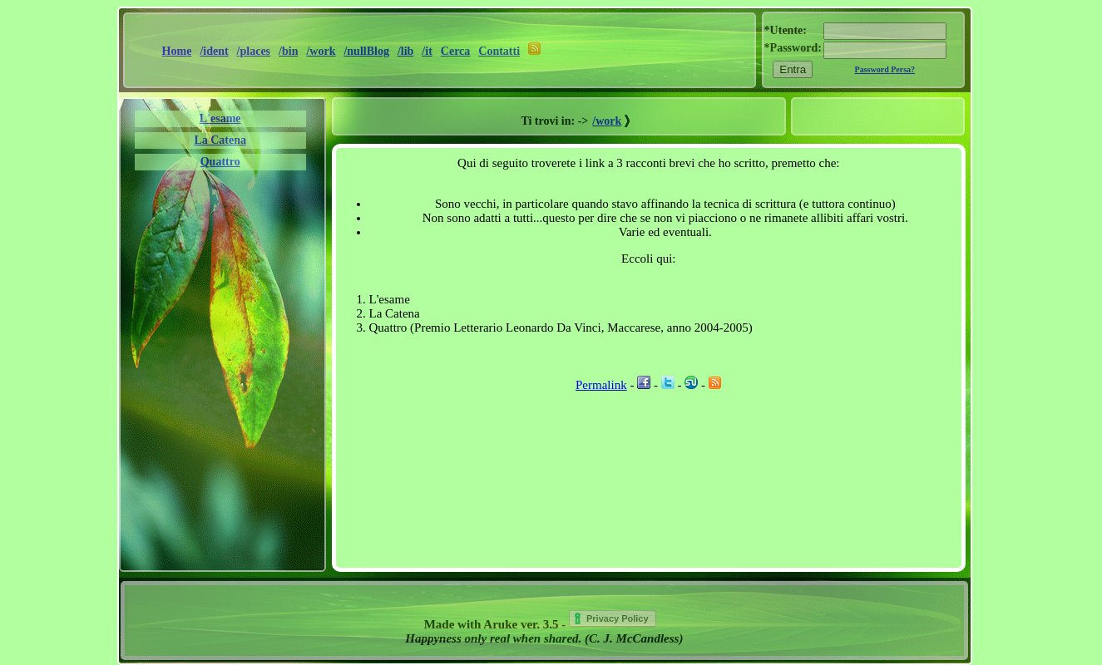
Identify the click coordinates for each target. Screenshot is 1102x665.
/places (253, 51)
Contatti (499, 51)
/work (320, 51)
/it (427, 51)
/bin (288, 51)
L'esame (220, 118)
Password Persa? (885, 69)
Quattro (220, 161)
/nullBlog (365, 51)
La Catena (220, 140)
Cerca (456, 51)
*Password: (793, 48)
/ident (214, 51)
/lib (405, 51)
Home (177, 51)
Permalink (601, 385)
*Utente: (785, 30)
